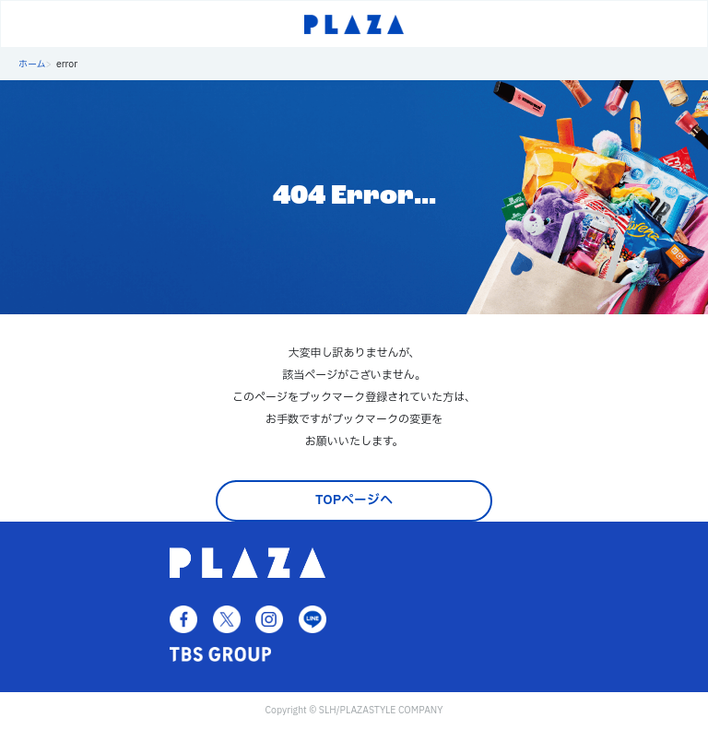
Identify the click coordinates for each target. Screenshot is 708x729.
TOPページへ (354, 500)
